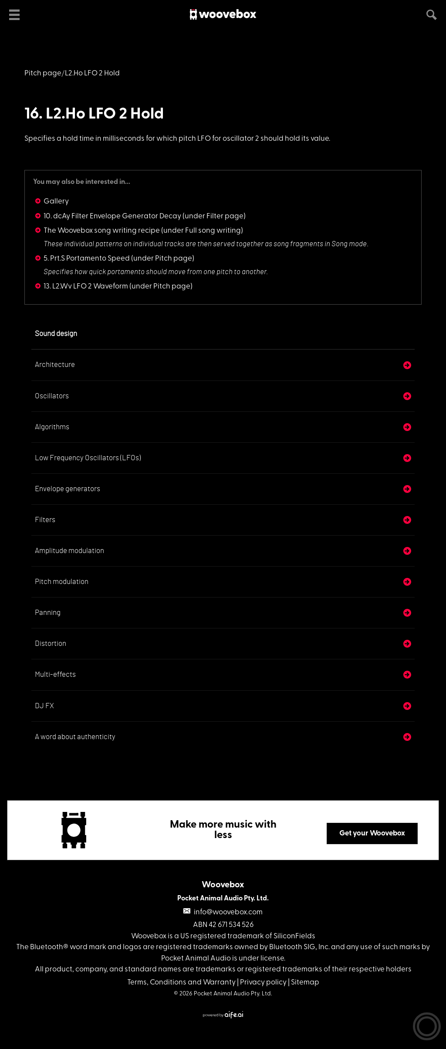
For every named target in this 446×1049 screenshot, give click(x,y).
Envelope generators (67, 488)
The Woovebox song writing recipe (102, 230)
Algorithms (52, 427)
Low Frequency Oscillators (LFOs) (88, 458)
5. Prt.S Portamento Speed (87, 258)
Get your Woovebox (372, 833)
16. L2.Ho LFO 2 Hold (94, 114)
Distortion (50, 643)
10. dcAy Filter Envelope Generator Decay (112, 216)
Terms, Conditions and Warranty (181, 982)
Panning (48, 612)
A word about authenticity (75, 736)
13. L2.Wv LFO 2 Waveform (86, 286)
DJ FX (44, 706)
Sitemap (305, 982)
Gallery (56, 201)
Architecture (55, 364)
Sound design (56, 333)
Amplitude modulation (69, 550)
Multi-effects (55, 674)
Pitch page (42, 73)
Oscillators (52, 396)
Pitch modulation (61, 581)
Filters (45, 519)
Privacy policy (263, 982)
